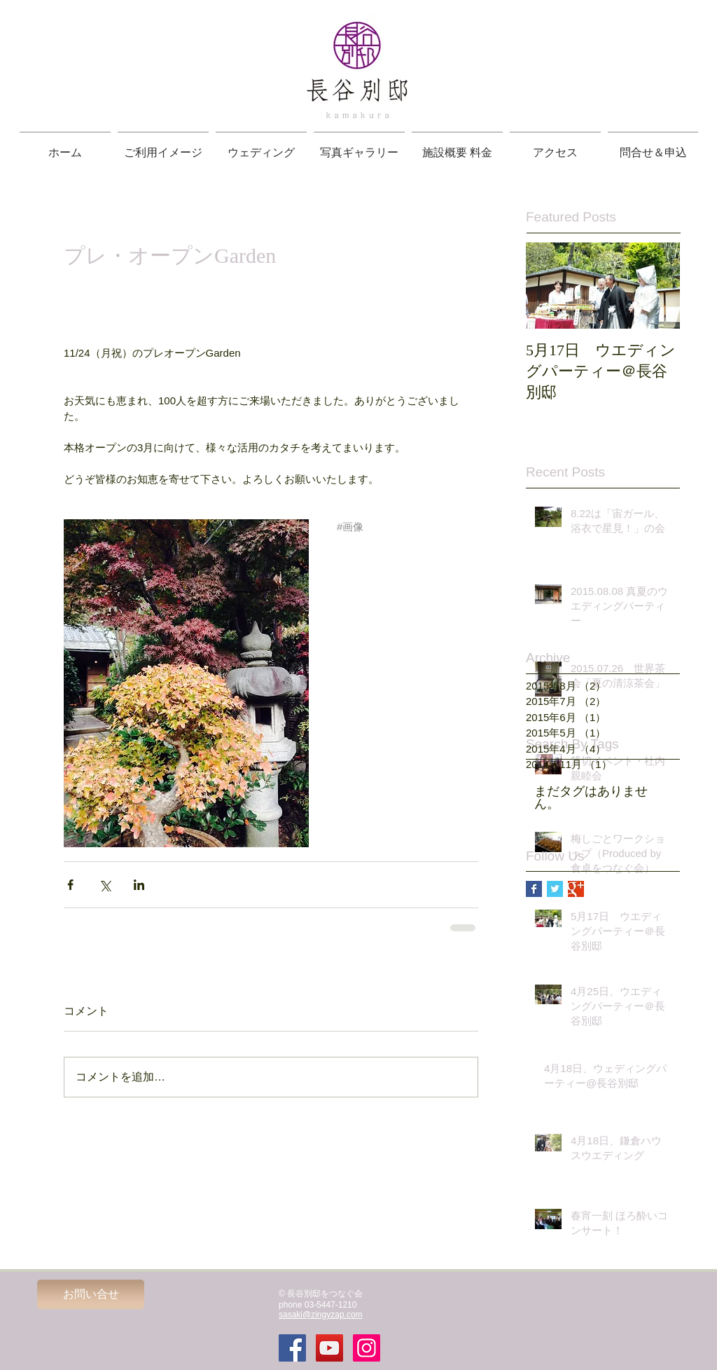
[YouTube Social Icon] (329, 1348)
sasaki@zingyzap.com (321, 1315)
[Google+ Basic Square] (576, 889)
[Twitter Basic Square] (555, 889)
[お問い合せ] (90, 1294)
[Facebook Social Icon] (292, 1348)
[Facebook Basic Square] (534, 889)
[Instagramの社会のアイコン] (366, 1348)
